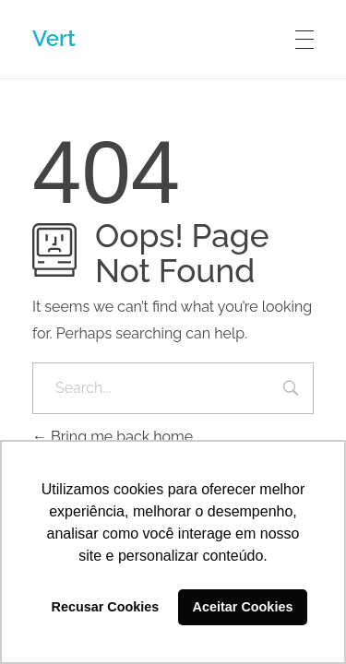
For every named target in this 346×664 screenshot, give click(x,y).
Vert (54, 38)
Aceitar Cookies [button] (243, 606)
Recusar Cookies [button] (106, 606)
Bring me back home (112, 436)
